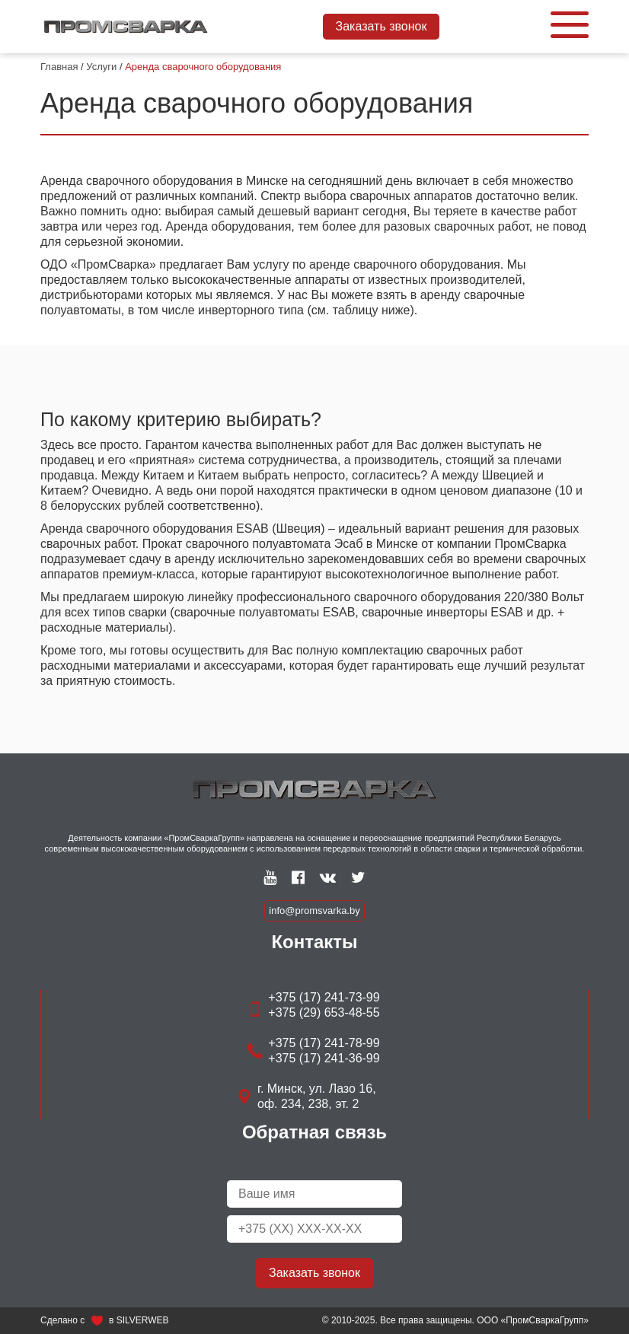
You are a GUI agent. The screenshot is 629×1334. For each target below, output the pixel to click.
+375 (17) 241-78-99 (323, 1042)
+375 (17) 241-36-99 (323, 1058)
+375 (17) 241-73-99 (323, 997)
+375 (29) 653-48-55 (323, 1012)
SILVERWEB (143, 1320)
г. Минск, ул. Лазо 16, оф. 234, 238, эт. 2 (316, 1096)
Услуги (101, 66)
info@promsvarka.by (314, 910)
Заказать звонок (381, 26)
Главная (59, 66)
